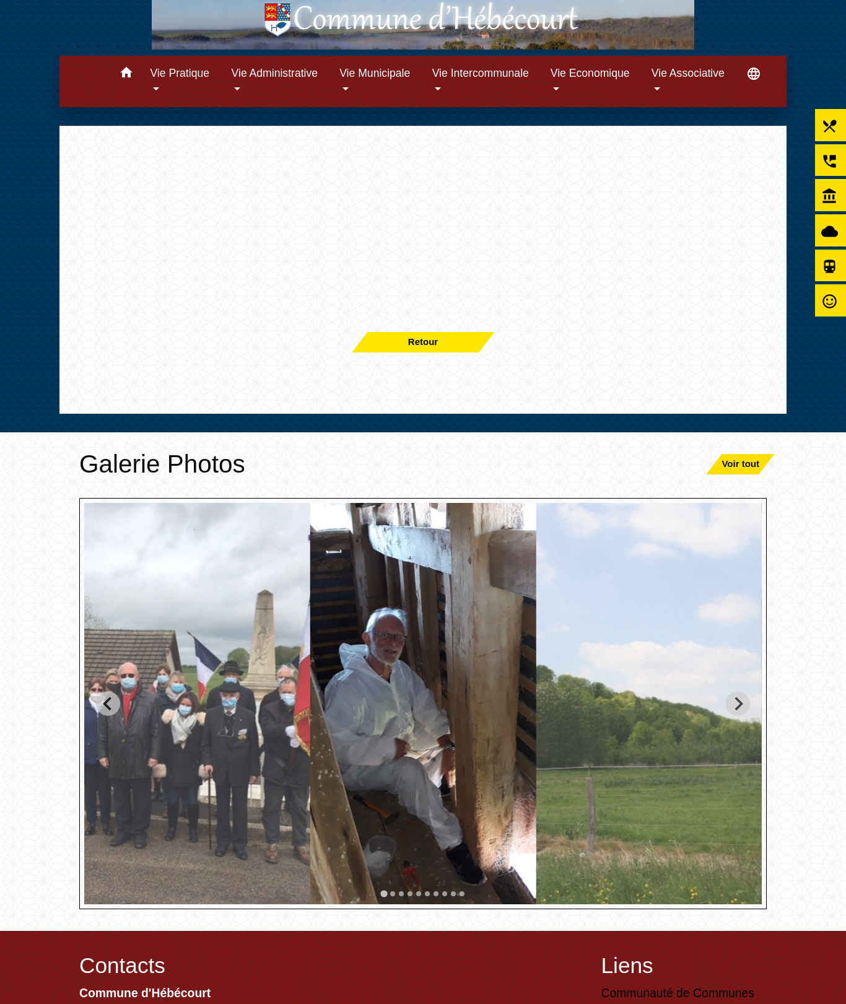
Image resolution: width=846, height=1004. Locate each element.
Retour (423, 341)
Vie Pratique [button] (179, 73)
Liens (627, 965)
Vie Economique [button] (590, 73)
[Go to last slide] (108, 703)
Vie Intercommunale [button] (480, 73)
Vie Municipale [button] (374, 73)
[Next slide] (738, 703)
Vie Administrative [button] (275, 73)
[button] (126, 75)
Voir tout (740, 463)
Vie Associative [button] (688, 73)
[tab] (383, 893)
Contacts (122, 965)
